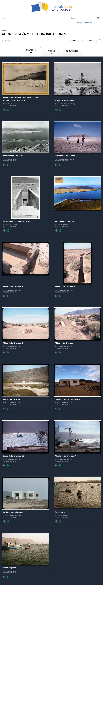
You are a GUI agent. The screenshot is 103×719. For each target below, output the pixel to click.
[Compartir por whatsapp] (8, 110)
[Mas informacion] (4, 110)
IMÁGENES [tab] (31, 51)
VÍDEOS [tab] (51, 52)
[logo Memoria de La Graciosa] (52, 8)
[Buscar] (98, 18)
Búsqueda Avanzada (84, 23)
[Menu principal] (4, 17)
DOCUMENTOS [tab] (72, 52)
